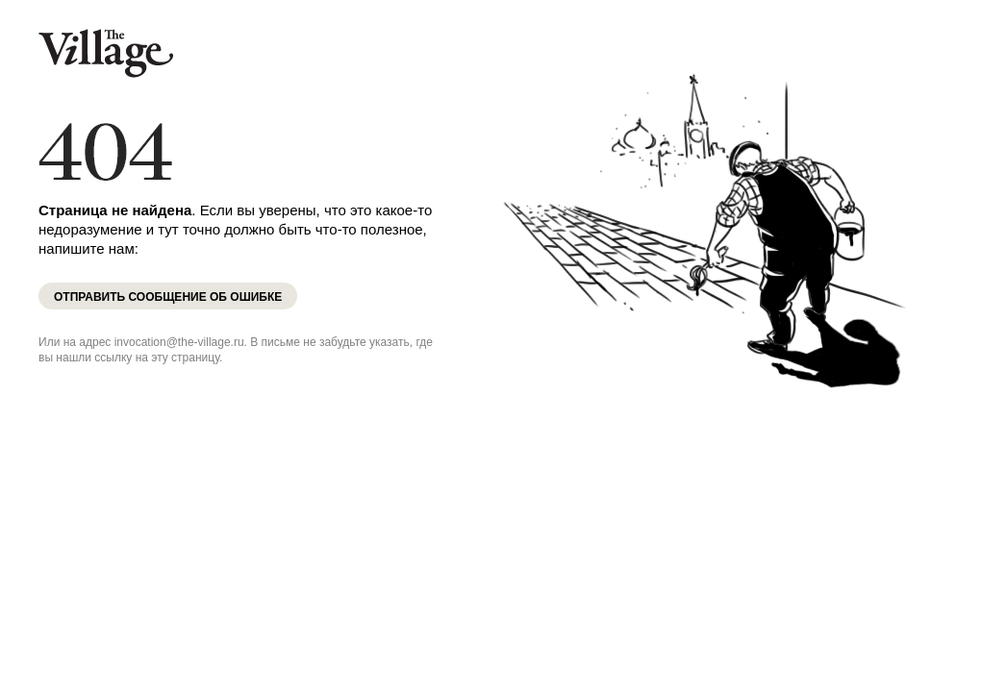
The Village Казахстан (105, 53)
